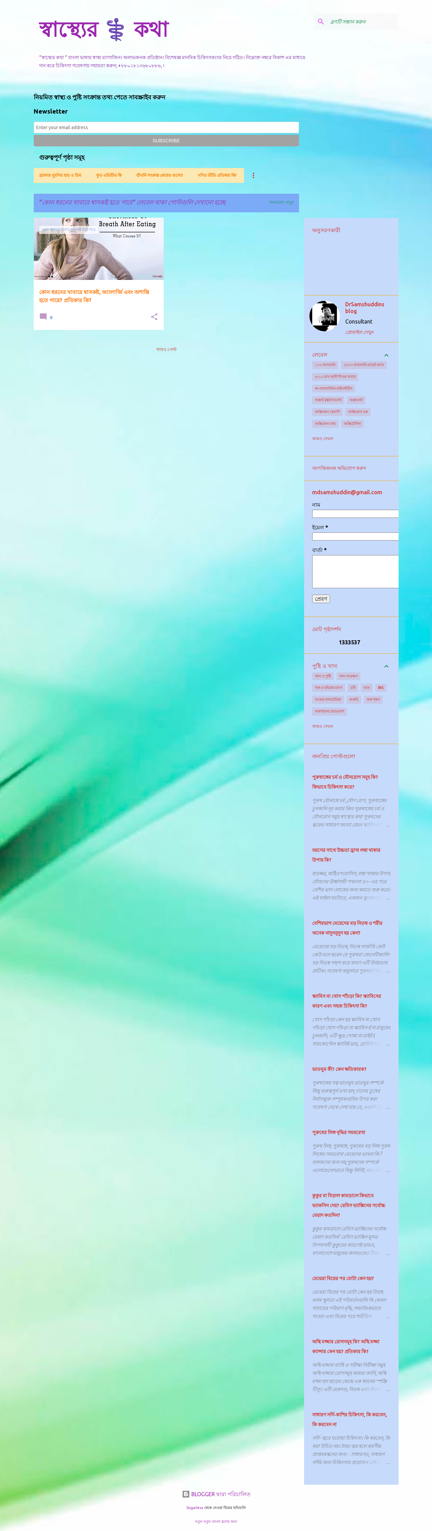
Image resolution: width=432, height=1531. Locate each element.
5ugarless (194, 1508)
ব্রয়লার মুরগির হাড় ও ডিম (60, 175)
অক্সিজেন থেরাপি (327, 412)
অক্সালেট (356, 400)
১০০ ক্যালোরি (325, 365)
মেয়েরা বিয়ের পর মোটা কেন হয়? (343, 1278)
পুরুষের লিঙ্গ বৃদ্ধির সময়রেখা (338, 1132)
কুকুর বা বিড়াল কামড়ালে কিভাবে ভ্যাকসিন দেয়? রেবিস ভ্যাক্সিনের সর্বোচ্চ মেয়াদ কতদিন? (348, 1205)
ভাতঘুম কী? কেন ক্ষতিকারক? (339, 1069)
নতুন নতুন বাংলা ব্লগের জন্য (216, 1522)
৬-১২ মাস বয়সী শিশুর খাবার (335, 377)
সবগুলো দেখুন (281, 202)
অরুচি (353, 699)
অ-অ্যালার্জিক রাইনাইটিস (333, 388)
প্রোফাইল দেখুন (359, 332)
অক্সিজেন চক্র (358, 412)
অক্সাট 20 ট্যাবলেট (328, 400)
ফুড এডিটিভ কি (109, 175)
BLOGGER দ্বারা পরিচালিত (216, 1494)
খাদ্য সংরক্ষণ (348, 676)
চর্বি (352, 688)
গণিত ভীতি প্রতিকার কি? (217, 175)
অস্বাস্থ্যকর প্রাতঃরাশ (329, 711)
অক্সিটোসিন (352, 424)
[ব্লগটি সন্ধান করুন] (363, 22)
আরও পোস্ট (166, 349)
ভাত (366, 688)
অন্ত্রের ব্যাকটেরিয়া (328, 699)
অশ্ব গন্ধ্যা (373, 699)
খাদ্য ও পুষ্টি (323, 676)
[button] (154, 317)
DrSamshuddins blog (364, 307)
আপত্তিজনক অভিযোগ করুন (339, 468)
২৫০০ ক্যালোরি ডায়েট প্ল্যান (364, 365)
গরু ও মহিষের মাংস (328, 688)
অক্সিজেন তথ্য (325, 424)
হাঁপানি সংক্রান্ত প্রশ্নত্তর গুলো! (159, 175)
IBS (381, 688)
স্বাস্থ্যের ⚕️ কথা (103, 29)
